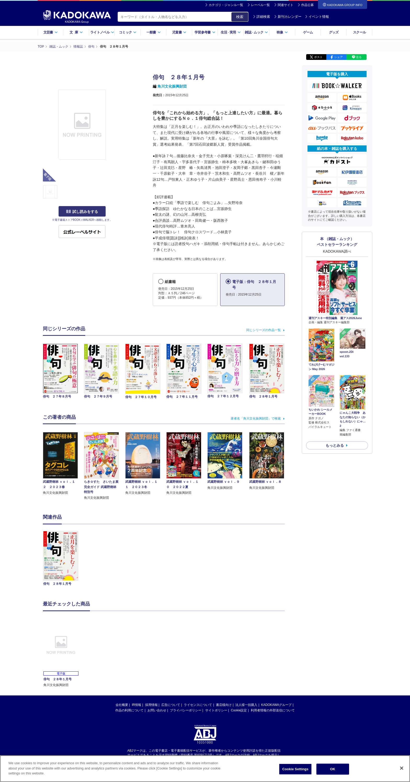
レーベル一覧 (260, 5)
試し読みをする (82, 211)
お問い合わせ (156, 710)
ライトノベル (102, 32)
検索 (239, 17)
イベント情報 (317, 17)
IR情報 (136, 705)
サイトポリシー (216, 710)
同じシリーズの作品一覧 (263, 330)
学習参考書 (205, 32)
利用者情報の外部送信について (273, 710)
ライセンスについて (198, 705)
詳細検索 (261, 17)
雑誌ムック (256, 32)
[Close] (401, 769)
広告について (170, 705)
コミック (127, 32)
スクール (359, 32)
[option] (63, 559)
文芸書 (50, 32)
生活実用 (231, 32)
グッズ (334, 32)
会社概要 (122, 705)
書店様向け (224, 705)
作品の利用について (129, 710)
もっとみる (335, 445)
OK (332, 770)
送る (359, 57)
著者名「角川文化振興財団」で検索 (256, 418)
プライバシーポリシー (185, 710)
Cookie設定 (239, 710)
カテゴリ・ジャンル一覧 (226, 5)
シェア (338, 57)
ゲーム (308, 32)
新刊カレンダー (287, 17)
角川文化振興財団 (172, 86)
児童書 (179, 32)
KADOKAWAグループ (276, 705)
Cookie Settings (295, 770)
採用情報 (151, 705)
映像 (282, 32)
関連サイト (285, 5)
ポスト (318, 57)
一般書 (153, 32)
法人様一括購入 (246, 705)
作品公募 (307, 5)
